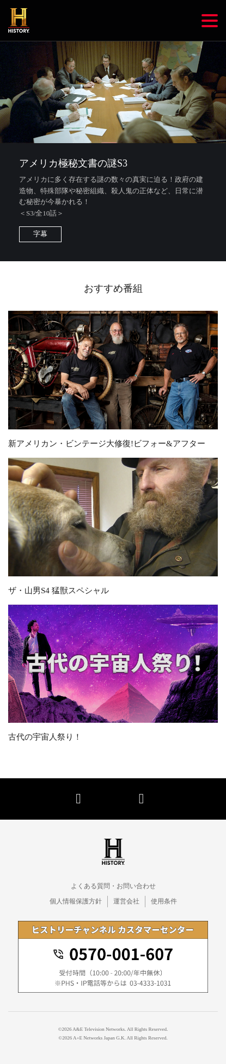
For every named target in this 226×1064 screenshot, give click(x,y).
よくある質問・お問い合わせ (113, 886)
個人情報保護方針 (76, 901)
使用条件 (164, 901)
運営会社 (126, 901)
